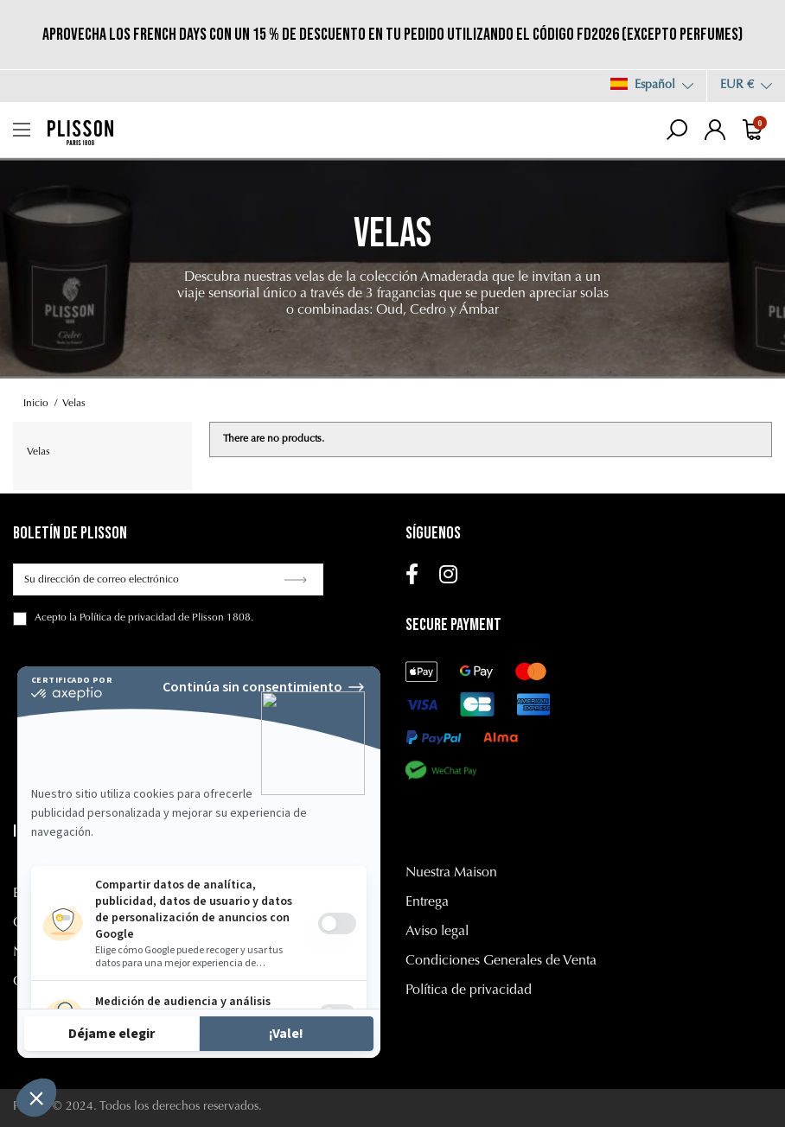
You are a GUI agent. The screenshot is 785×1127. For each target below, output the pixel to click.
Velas (38, 452)
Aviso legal (437, 932)
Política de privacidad (468, 990)
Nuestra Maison (451, 873)
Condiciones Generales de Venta (501, 961)
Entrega (427, 902)
